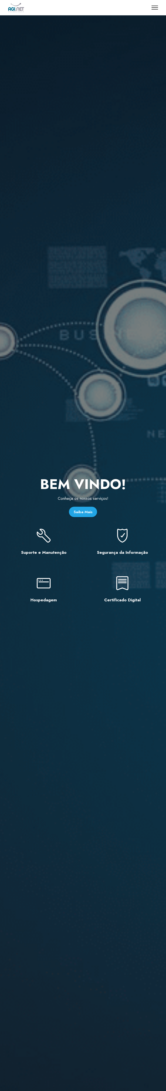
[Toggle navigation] (155, 7)
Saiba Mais (83, 512)
